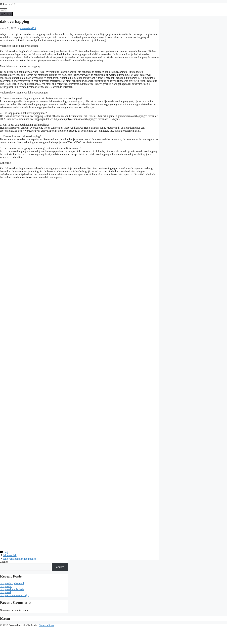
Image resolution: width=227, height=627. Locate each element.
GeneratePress (46, 625)
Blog (5, 552)
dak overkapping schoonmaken (19, 558)
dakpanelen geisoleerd (12, 583)
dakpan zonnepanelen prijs (14, 595)
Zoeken (4, 561)
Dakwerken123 (8, 4)
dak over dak (10, 555)
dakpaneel (5, 592)
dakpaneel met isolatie (12, 589)
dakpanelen (6, 586)
